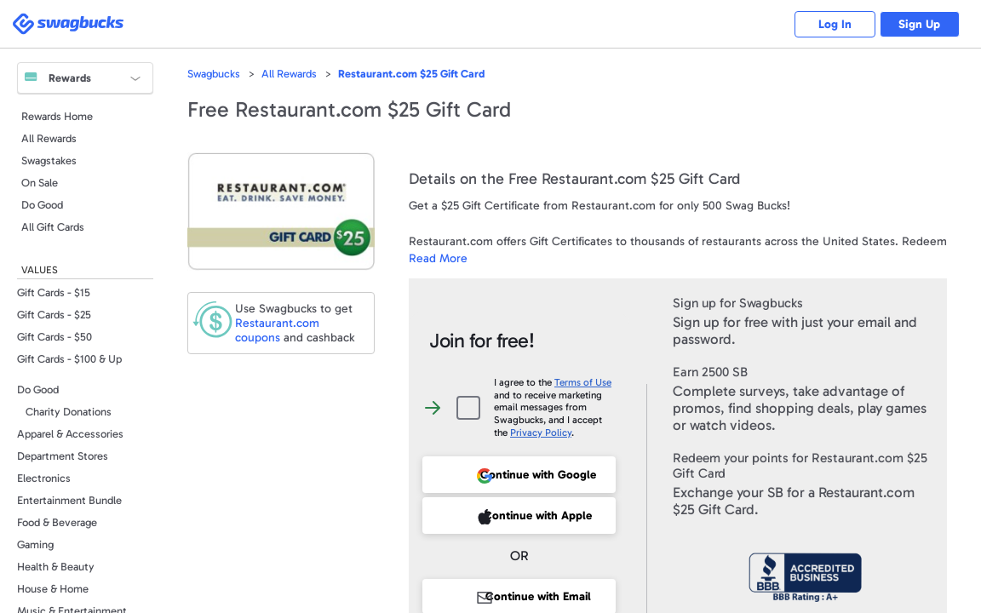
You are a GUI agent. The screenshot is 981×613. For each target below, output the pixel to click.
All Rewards (49, 138)
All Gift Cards (52, 227)
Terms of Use (582, 382)
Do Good (42, 204)
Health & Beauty (56, 566)
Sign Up (917, 24)
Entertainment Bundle (69, 500)
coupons (277, 330)
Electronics (44, 478)
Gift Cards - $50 (54, 336)
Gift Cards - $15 (53, 292)
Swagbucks (213, 73)
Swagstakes (49, 160)
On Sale (39, 182)
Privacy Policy (540, 432)
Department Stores (62, 456)
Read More (438, 258)
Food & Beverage (57, 522)
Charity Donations (69, 411)
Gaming (35, 544)
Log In (828, 24)
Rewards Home (57, 116)
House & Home (53, 588)
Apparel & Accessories (70, 433)
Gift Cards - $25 (54, 314)
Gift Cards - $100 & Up (69, 358)
